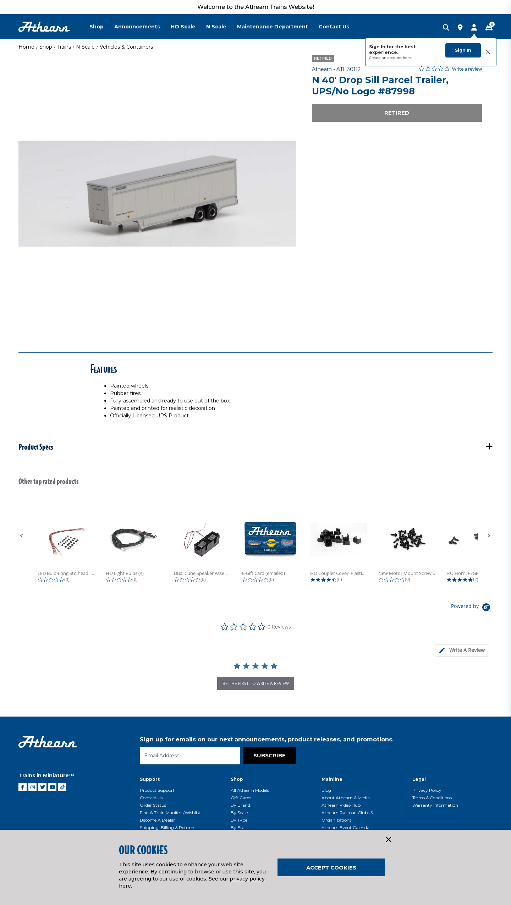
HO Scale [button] (183, 26)
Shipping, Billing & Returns (167, 827)
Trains (64, 47)
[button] (21, 536)
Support (150, 779)
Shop (45, 47)
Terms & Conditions (432, 797)
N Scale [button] (216, 26)
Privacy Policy (426, 790)
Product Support (157, 790)
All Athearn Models (250, 790)
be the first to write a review (255, 683)
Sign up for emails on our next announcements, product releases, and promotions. (267, 739)
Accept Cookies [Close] (331, 867)
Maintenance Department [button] (272, 26)
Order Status (153, 805)
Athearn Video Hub (341, 805)
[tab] (462, 650)
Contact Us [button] (334, 26)
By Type (239, 820)
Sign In (463, 50)
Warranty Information (435, 805)
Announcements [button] (137, 26)
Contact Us (151, 797)
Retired (396, 112)
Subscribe (269, 755)
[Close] (388, 839)
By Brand (240, 805)
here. (407, 57)
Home (26, 47)
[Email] (190, 755)
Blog (326, 790)
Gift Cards (241, 797)
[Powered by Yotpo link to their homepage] (472, 608)
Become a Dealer (157, 820)
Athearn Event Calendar (346, 827)
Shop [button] (96, 26)
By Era (237, 827)
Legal (419, 779)
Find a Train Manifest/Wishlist (170, 812)
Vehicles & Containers (126, 47)
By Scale (239, 812)
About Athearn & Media (346, 797)
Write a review (467, 69)
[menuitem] (101, 26)
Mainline (332, 779)
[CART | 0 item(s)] (489, 28)
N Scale (85, 47)
